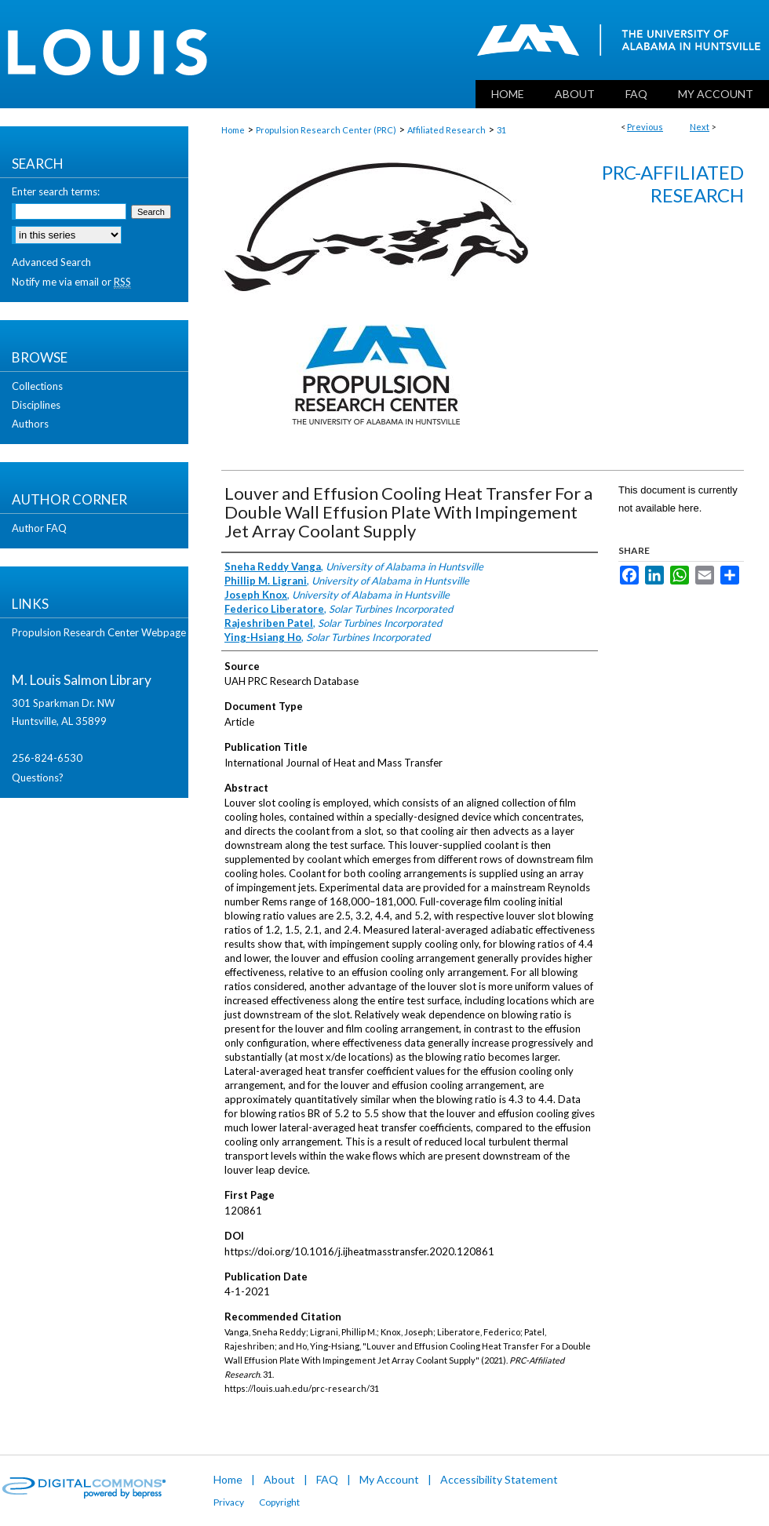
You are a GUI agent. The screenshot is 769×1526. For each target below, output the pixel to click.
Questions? (38, 777)
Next (699, 127)
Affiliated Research (446, 130)
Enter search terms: (56, 191)
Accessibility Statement (499, 1479)
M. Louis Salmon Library (81, 680)
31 (501, 130)
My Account (389, 1479)
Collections (37, 386)
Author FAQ (39, 528)
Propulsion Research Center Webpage (99, 632)
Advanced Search (51, 262)
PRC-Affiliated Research (673, 183)
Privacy (228, 1502)
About (279, 1479)
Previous (645, 127)
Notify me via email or (71, 281)
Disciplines (36, 405)
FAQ (327, 1479)
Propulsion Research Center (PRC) (326, 130)
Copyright (279, 1502)
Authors (30, 423)
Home (233, 130)
